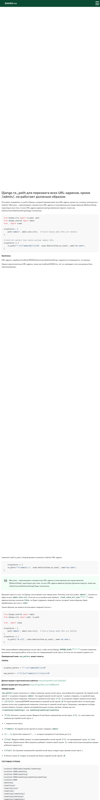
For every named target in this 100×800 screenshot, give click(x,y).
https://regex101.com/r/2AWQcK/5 (44, 685)
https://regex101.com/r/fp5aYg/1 (52, 680)
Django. (11, 3)
